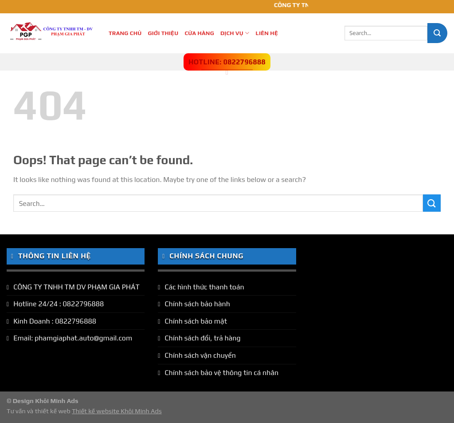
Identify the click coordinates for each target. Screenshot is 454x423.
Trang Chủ (125, 33)
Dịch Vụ (234, 33)
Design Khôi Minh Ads (45, 400)
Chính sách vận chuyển (199, 355)
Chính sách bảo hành (197, 304)
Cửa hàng (199, 33)
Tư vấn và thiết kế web (39, 411)
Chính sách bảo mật (195, 321)
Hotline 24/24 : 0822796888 (58, 304)
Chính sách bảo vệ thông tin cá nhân (221, 372)
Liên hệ (266, 33)
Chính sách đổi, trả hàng (202, 338)
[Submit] (437, 33)
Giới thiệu (163, 33)
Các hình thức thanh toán (204, 287)
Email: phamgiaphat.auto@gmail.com (72, 338)
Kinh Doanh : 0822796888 (54, 321)
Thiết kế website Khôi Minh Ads (116, 411)
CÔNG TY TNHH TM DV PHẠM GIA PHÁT (76, 287)
